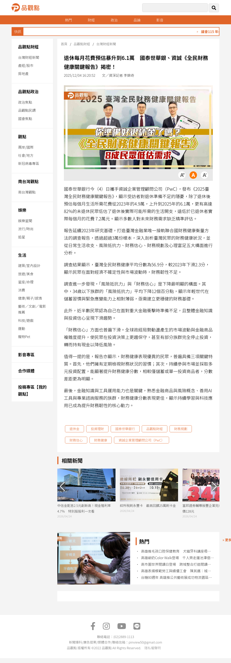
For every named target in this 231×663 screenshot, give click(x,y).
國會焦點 (25, 118)
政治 (114, 20)
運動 (21, 328)
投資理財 (97, 428)
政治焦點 (25, 102)
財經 (91, 20)
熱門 (68, 20)
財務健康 (100, 440)
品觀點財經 (28, 46)
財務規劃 (180, 428)
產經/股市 (25, 65)
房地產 (23, 73)
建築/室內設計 (29, 265)
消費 (21, 290)
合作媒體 (26, 370)
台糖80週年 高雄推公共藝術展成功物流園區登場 (177, 577)
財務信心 (76, 440)
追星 (21, 236)
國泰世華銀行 (125, 428)
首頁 (64, 44)
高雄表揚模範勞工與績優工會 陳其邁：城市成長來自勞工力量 (177, 570)
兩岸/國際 (25, 147)
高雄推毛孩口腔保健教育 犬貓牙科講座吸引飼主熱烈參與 (177, 551)
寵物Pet (24, 336)
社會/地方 (25, 155)
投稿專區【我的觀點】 (32, 390)
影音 (159, 20)
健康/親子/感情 (30, 298)
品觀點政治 (28, 91)
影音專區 (26, 354)
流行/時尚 (25, 228)
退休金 (74, 428)
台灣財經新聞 (28, 57)
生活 (22, 255)
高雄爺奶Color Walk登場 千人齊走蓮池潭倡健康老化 (177, 557)
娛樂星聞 (25, 220)
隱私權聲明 (152, 648)
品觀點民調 (27, 110)
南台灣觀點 (28, 181)
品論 (136, 20)
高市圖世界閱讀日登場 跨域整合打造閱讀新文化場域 (177, 564)
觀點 (22, 136)
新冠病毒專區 (28, 163)
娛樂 (22, 210)
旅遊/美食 (25, 273)
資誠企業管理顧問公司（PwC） (141, 440)
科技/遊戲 (25, 320)
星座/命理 (25, 281)
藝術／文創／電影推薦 (32, 309)
